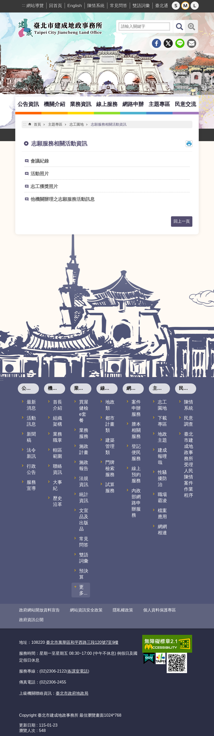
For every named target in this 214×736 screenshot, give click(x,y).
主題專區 (159, 104)
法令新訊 (31, 453)
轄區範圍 (57, 453)
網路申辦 (133, 104)
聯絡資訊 (57, 469)
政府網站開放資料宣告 (39, 610)
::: (23, 5)
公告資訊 (28, 104)
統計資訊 (83, 497)
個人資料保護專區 (159, 610)
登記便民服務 (136, 452)
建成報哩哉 (162, 456)
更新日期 (27, 721)
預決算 (83, 574)
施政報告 (83, 465)
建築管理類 (110, 446)
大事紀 (57, 485)
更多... (83, 590)
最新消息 (31, 405)
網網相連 (162, 529)
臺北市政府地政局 (72, 689)
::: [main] (24, 124)
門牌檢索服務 (110, 468)
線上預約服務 (136, 474)
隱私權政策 (123, 610)
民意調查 (188, 421)
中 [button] (185, 6)
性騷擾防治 (162, 478)
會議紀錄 (40, 161)
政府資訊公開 (31, 618)
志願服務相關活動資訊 (108, 124)
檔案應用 (162, 513)
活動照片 (40, 173)
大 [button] (195, 6)
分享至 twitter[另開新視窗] (168, 43)
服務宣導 (31, 485)
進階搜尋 (191, 26)
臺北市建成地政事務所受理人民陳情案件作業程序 (188, 465)
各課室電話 (77, 667)
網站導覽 (35, 5)
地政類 (110, 405)
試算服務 (110, 487)
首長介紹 (57, 405)
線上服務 (107, 104)
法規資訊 (83, 481)
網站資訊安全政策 (86, 610)
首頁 (37, 124)
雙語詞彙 (141, 5)
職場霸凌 (162, 497)
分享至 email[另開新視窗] (191, 43)
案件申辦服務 (136, 408)
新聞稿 (31, 437)
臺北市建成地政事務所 (59, 27)
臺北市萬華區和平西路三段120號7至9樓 (82, 638)
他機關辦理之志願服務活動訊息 (63, 199)
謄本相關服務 (136, 430)
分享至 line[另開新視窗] (179, 43)
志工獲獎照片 (44, 186)
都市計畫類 (110, 424)
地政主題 (162, 437)
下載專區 (162, 421)
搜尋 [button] (179, 26)
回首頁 (55, 5)
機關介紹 (54, 104)
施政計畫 (83, 449)
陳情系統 (96, 5)
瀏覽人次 (27, 727)
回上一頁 (182, 221)
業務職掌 (57, 437)
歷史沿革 (57, 501)
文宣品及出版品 (83, 519)
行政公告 (31, 469)
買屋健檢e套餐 (83, 411)
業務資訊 (80, 104)
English (74, 5)
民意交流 (185, 104)
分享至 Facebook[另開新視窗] (156, 43)
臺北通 (161, 5)
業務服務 (83, 433)
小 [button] (176, 6)
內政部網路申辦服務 (136, 503)
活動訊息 (31, 421)
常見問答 (118, 5)
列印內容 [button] (189, 143)
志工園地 (76, 124)
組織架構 (57, 421)
